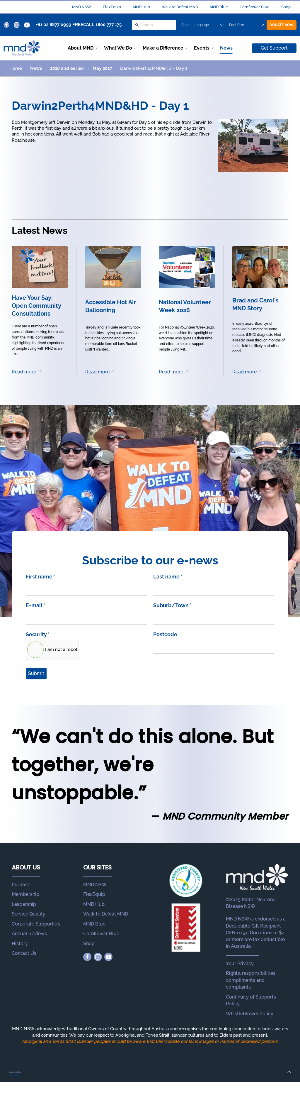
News (226, 48)
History (20, 943)
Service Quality (28, 914)
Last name (167, 576)
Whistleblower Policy (249, 1013)
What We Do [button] (118, 48)
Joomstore (14, 1075)
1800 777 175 (109, 24)
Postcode (165, 634)
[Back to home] (22, 48)
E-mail (35, 605)
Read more (24, 372)
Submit (36, 673)
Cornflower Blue (255, 7)
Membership (25, 894)
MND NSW (81, 7)
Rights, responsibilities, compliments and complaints (251, 980)
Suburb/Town (172, 605)
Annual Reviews (29, 933)
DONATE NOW (282, 25)
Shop (286, 7)
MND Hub (141, 7)
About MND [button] (80, 48)
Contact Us (24, 953)
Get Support (274, 48)
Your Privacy (240, 963)
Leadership (24, 904)
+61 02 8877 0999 (53, 24)
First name (40, 576)
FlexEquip (112, 7)
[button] (289, 1072)
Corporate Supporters (36, 924)
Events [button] (201, 48)
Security (38, 634)
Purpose (21, 884)
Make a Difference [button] (163, 48)
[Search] (154, 25)
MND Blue (219, 7)
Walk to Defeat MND (180, 7)
